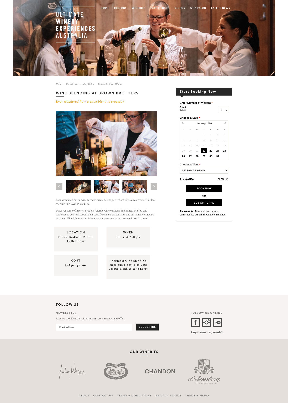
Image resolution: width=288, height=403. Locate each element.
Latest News (220, 8)
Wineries (139, 8)
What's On (198, 8)
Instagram (206, 322)
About (84, 395)
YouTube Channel (217, 322)
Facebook (195, 322)
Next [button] (154, 186)
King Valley (88, 84)
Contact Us (103, 395)
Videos (180, 8)
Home (105, 8)
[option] (106, 143)
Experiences (160, 8)
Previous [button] (59, 186)
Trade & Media (197, 395)
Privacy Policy (168, 395)
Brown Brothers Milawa (110, 84)
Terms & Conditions (134, 395)
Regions (120, 8)
